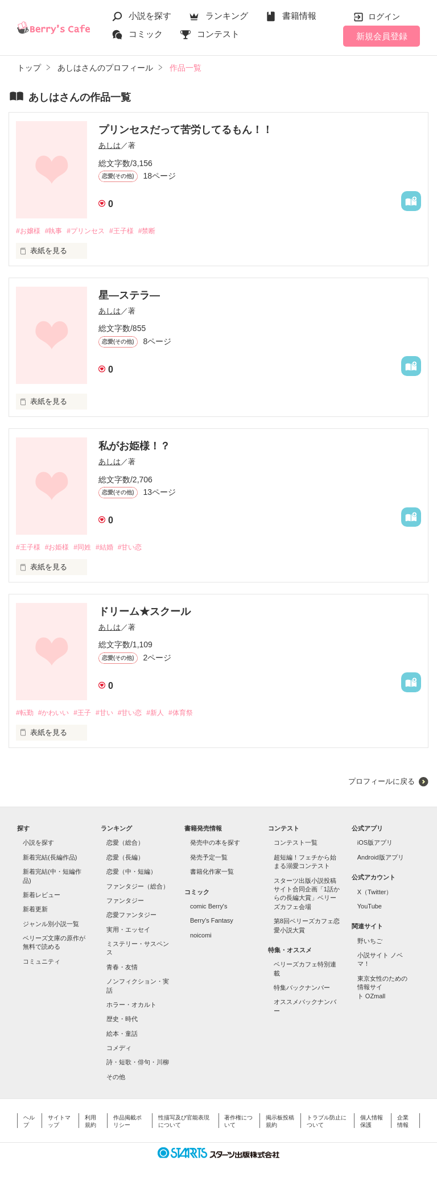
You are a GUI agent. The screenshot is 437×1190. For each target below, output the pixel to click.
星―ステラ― (129, 295)
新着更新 (35, 911)
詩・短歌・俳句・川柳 (137, 1064)
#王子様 (132, 231)
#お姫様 (61, 548)
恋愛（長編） (125, 859)
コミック (146, 34)
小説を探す (150, 15)
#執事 (57, 231)
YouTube (369, 908)
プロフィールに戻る (381, 783)
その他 (115, 1079)
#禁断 (160, 231)
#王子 (89, 714)
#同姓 (89, 548)
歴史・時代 (122, 1021)
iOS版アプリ (375, 845)
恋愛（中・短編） (131, 873)
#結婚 (114, 548)
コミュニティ (41, 963)
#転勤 (25, 714)
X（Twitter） (375, 894)
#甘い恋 (142, 548)
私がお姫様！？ (134, 447)
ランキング (226, 15)
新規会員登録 (381, 36)
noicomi (201, 937)
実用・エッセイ (128, 931)
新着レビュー (41, 897)
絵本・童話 (122, 1035)
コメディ (118, 1050)
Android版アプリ (380, 859)
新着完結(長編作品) (50, 859)
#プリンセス (92, 231)
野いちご (369, 943)
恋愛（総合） (125, 845)
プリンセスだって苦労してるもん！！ (185, 129)
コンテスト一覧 (296, 845)
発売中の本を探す (215, 845)
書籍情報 (299, 15)
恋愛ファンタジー (131, 917)
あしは (109, 145)
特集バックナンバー (302, 989)
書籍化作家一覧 (212, 873)
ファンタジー (125, 902)
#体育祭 (198, 714)
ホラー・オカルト (131, 1006)
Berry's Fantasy (211, 922)
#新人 (170, 714)
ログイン (384, 16)
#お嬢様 (29, 231)
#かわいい (57, 714)
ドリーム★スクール (144, 613)
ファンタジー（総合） (137, 888)
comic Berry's (209, 908)
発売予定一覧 (209, 859)
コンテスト (218, 34)
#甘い (114, 714)
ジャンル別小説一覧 (51, 926)
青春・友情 (122, 969)
